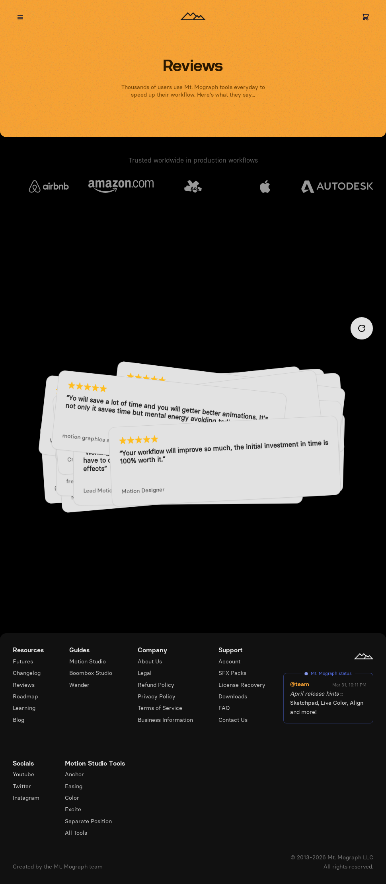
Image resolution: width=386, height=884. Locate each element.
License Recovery (241, 684)
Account (229, 661)
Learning (24, 707)
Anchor (74, 774)
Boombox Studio (90, 673)
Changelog (27, 673)
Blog (18, 719)
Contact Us (233, 719)
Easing (73, 786)
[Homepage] (193, 17)
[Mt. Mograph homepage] (363, 656)
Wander (79, 684)
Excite (73, 809)
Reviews (24, 684)
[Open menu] (20, 17)
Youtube (23, 774)
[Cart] (366, 17)
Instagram (26, 797)
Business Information (165, 719)
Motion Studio (87, 661)
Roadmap (25, 696)
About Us (150, 661)
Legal (145, 673)
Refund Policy (156, 684)
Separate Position (88, 821)
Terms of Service (160, 707)
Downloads (232, 696)
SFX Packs (232, 673)
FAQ (224, 707)
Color (72, 797)
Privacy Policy (156, 696)
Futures (23, 661)
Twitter (22, 786)
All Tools (76, 832)
